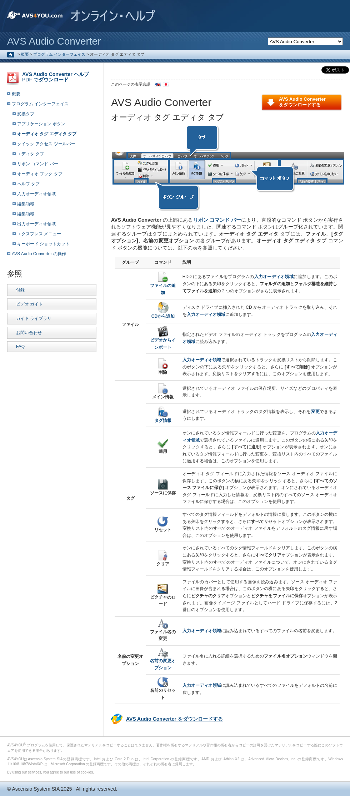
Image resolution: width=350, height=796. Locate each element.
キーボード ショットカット (43, 243)
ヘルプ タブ (28, 183)
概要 (25, 54)
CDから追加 (163, 314)
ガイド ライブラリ (33, 318)
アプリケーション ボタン (41, 123)
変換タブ (25, 113)
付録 (20, 289)
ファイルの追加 (163, 286)
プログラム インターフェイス (59, 54)
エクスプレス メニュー (39, 233)
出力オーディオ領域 (36, 223)
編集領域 (25, 203)
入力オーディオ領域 (36, 193)
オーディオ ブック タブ (39, 173)
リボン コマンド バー (217, 220)
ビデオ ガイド (29, 304)
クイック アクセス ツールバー (46, 143)
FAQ (20, 346)
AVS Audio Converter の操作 (39, 253)
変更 (315, 411)
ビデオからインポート (163, 341)
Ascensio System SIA (35, 789)
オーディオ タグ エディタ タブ (46, 133)
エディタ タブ (30, 153)
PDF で (55, 76)
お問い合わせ (29, 332)
